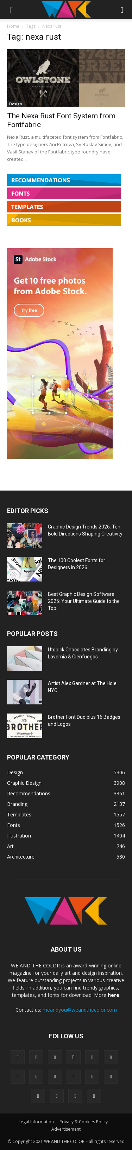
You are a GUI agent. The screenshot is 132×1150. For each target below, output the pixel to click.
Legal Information (36, 1122)
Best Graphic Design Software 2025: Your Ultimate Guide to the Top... (84, 601)
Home (13, 26)
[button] (12, 9)
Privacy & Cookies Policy (83, 1122)
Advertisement (66, 1129)
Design (15, 103)
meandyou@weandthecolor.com (80, 1009)
